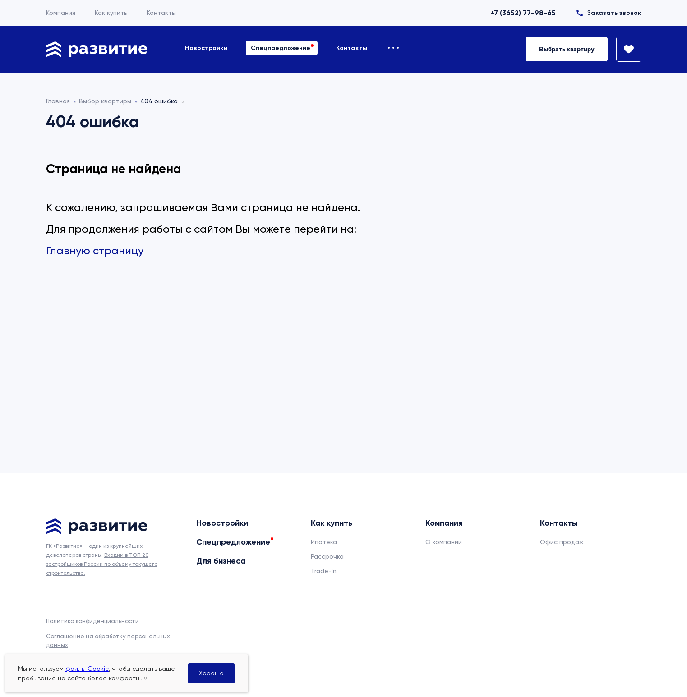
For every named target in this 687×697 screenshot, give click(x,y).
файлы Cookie (87, 668)
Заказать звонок (614, 13)
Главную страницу (94, 250)
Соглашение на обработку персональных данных (108, 640)
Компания (60, 12)
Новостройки (206, 48)
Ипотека (324, 542)
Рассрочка (327, 556)
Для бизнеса (220, 561)
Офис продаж (561, 542)
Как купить (111, 12)
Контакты (161, 12)
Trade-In (324, 570)
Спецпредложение (280, 48)
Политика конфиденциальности (92, 621)
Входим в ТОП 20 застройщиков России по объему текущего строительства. (101, 564)
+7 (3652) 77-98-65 (523, 13)
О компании (443, 542)
